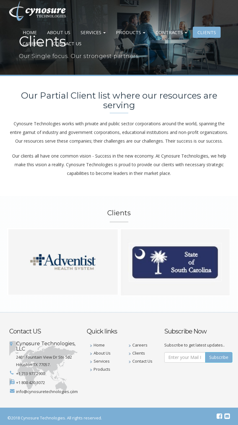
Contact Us (67, 43)
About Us (58, 32)
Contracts (171, 32)
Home (30, 32)
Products (130, 32)
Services (93, 32)
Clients (206, 32)
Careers (32, 43)
